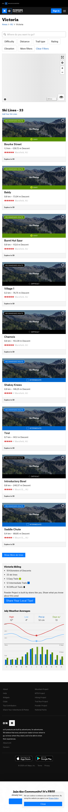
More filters (26, 48)
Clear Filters (42, 48)
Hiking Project (40, 697)
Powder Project (41, 705)
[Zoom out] (62, 72)
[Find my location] (62, 63)
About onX (7, 743)
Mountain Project (41, 689)
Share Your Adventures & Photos (16, 710)
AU (11, 24)
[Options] (61, 97)
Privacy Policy (53, 798)
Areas (4, 24)
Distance (25, 41)
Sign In (56, 11)
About (5, 689)
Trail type (40, 41)
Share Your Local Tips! (19, 600)
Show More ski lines (13, 555)
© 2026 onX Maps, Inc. (26, 765)
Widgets (6, 697)
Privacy (47, 765)
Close (43, 804)
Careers (6, 747)
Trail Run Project (41, 701)
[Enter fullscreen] (62, 57)
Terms (40, 765)
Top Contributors (9, 705)
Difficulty (9, 41)
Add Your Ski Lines (9, 114)
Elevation (9, 48)
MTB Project (40, 693)
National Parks (41, 710)
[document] (43, 800)
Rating (54, 41)
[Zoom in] (62, 68)
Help (5, 693)
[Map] (34, 78)
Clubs (5, 701)
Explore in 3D (9, 159)
